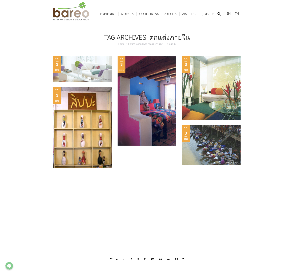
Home (121, 44)
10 (152, 258)
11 (160, 258)
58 (176, 258)
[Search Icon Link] (219, 14)
